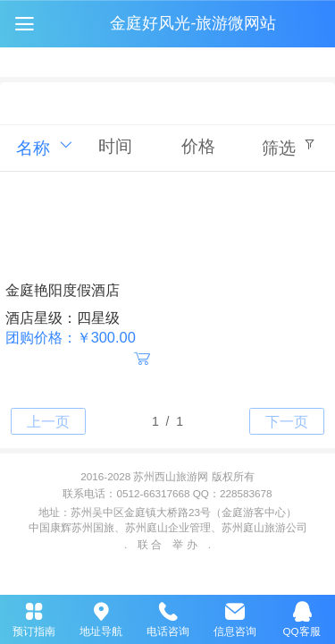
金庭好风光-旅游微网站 (193, 23)
